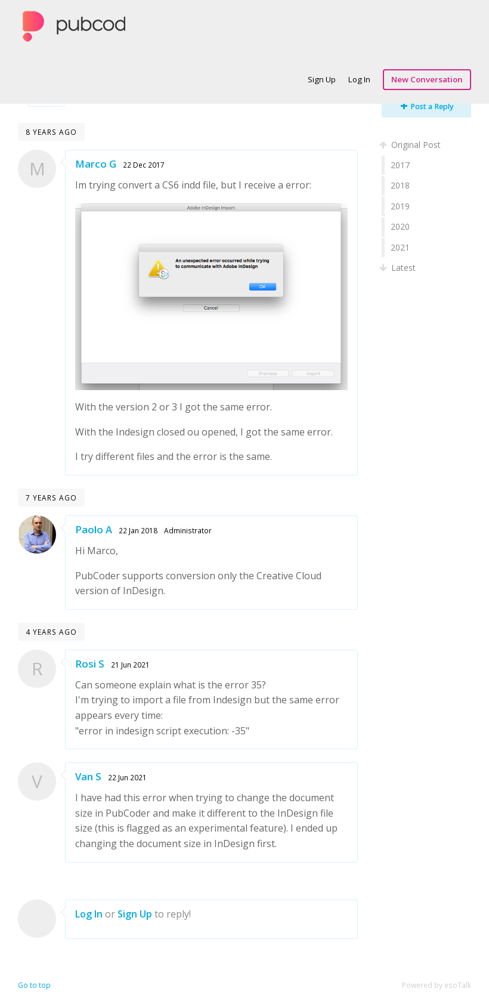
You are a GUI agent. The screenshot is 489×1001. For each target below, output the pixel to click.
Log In (359, 79)
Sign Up (322, 79)
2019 (400, 206)
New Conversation (427, 79)
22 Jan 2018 (138, 530)
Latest (399, 267)
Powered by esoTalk (436, 985)
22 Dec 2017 (144, 164)
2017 (400, 165)
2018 (400, 185)
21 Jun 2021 (130, 664)
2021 (400, 247)
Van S (88, 776)
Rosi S (89, 664)
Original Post (411, 144)
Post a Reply (427, 106)
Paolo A (93, 529)
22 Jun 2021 (127, 777)
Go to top (34, 985)
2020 (400, 226)
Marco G (95, 164)
